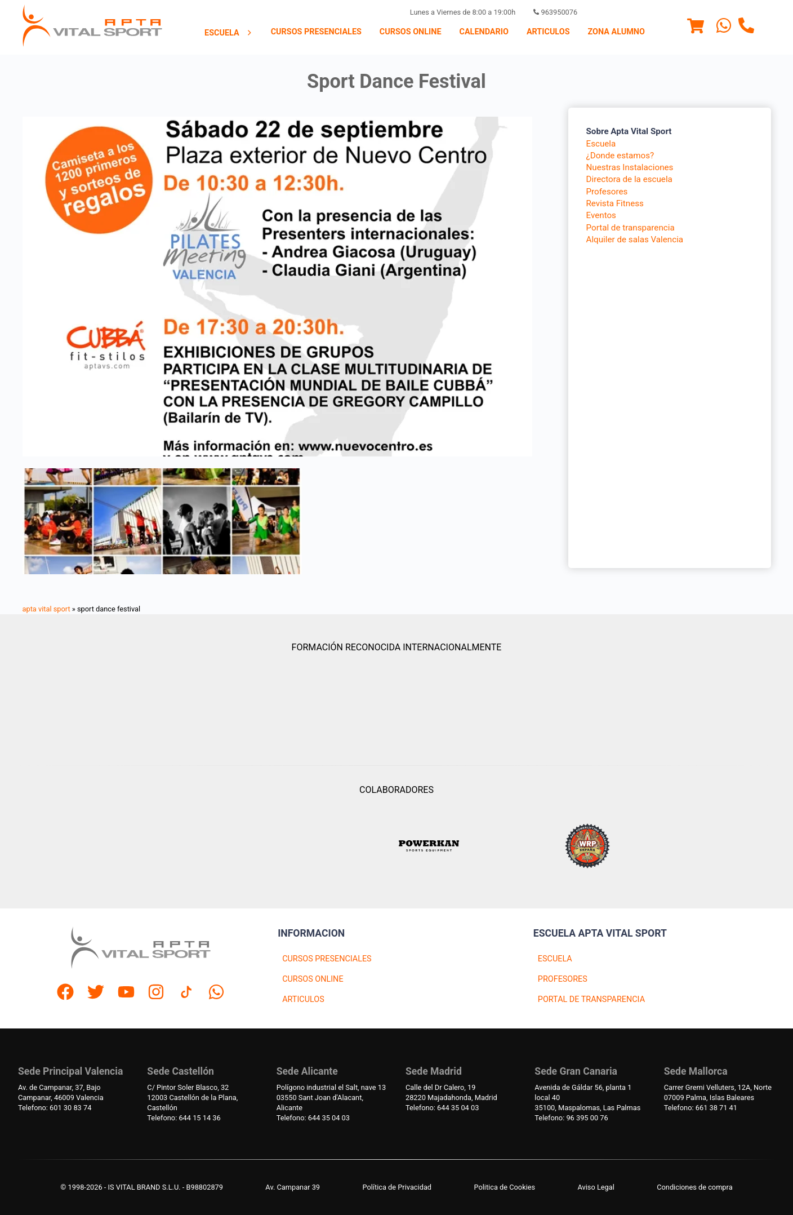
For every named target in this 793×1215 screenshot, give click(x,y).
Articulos (548, 32)
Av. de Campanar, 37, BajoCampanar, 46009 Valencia (61, 1092)
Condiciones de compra (694, 1187)
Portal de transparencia (630, 228)
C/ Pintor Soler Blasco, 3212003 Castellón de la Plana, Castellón (192, 1097)
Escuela (228, 33)
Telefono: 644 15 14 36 (183, 1118)
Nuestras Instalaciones (630, 167)
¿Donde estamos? (620, 155)
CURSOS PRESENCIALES (327, 959)
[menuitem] (228, 32)
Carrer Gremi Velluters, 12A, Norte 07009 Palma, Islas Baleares (718, 1092)
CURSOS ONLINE (312, 979)
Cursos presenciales (316, 32)
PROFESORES (562, 979)
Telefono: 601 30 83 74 (54, 1107)
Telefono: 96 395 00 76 (571, 1118)
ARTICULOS (303, 999)
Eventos (601, 215)
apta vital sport (46, 609)
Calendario (484, 32)
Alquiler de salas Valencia (635, 239)
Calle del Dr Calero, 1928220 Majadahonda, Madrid (451, 1092)
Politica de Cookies (504, 1187)
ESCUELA (555, 959)
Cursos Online (411, 32)
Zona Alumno (616, 32)
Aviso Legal (596, 1187)
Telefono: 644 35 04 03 (313, 1118)
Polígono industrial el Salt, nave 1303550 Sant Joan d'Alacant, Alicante (331, 1097)
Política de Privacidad (396, 1187)
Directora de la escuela (629, 179)
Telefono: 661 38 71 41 (700, 1107)
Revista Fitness (615, 203)
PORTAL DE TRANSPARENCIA (591, 999)
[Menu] (695, 27)
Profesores (607, 192)
